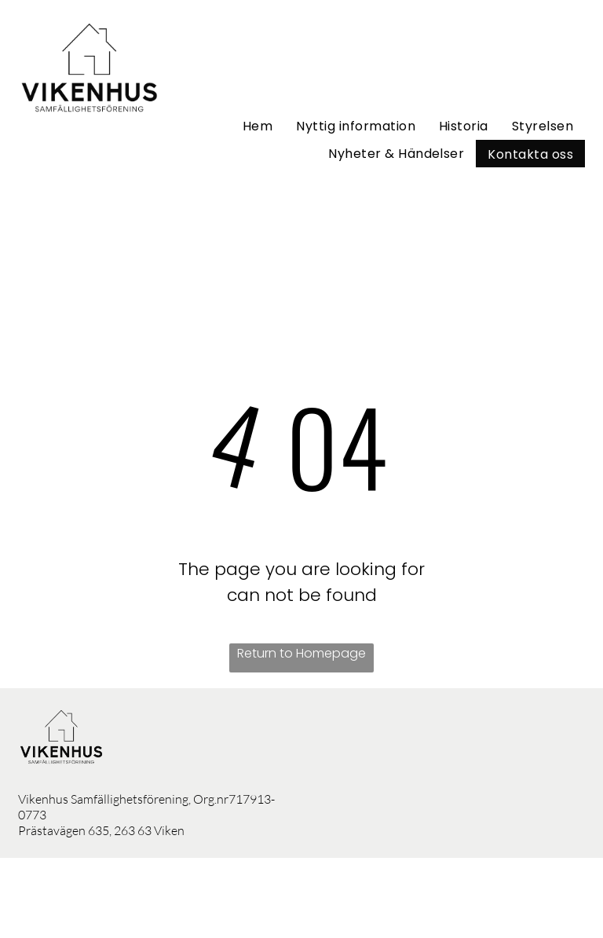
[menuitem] (257, 126)
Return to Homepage (301, 653)
